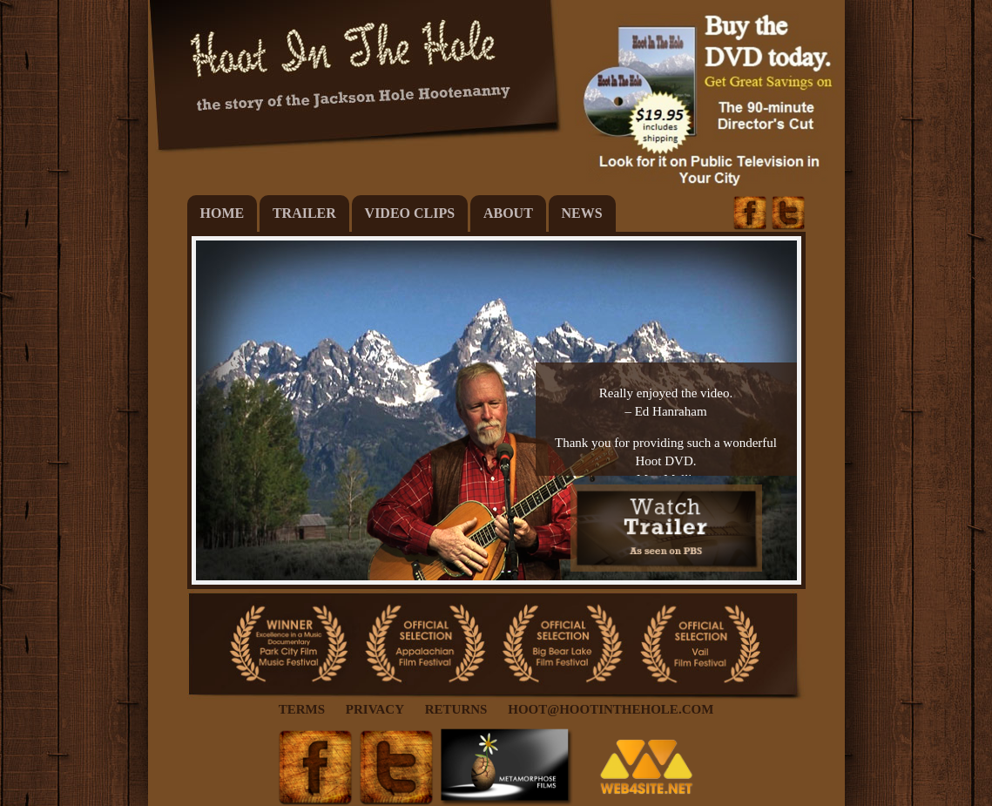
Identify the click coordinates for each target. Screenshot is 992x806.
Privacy (375, 709)
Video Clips (410, 213)
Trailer (304, 213)
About (508, 213)
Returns (456, 709)
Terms (302, 709)
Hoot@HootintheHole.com (610, 709)
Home (222, 213)
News (582, 213)
